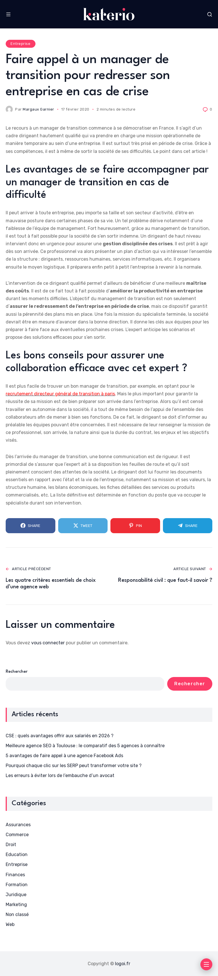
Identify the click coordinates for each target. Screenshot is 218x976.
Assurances (18, 824)
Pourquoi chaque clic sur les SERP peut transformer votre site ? (74, 765)
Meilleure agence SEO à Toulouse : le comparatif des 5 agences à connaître (85, 745)
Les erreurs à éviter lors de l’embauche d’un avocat (60, 775)
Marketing (16, 904)
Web (10, 924)
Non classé (17, 914)
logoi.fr (122, 963)
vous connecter (48, 642)
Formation (17, 884)
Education (17, 854)
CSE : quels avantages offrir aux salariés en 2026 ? (60, 735)
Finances (15, 874)
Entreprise (20, 43)
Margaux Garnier (38, 109)
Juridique (16, 894)
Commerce (17, 834)
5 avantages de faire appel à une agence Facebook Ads (64, 755)
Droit (11, 844)
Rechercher (17, 672)
